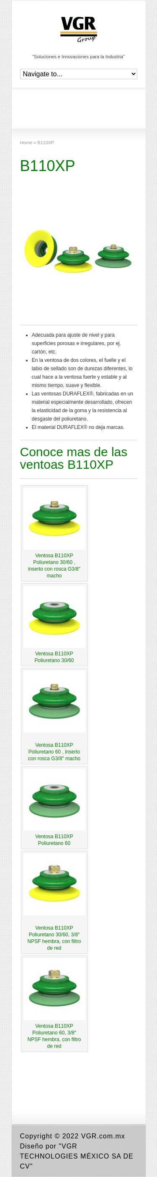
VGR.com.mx (103, 1136)
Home (26, 142)
